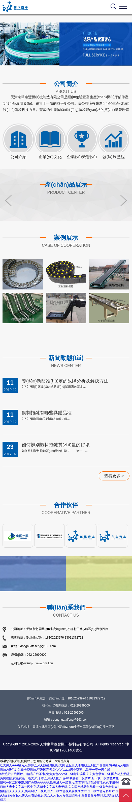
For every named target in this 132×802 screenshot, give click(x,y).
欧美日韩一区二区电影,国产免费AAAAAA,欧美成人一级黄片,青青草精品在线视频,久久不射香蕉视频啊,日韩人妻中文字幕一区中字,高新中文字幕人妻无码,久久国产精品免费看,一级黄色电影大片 (66, 782)
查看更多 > (114, 476)
